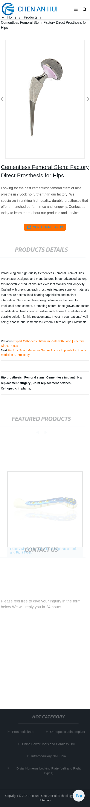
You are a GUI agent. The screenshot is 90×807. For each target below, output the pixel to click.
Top (79, 796)
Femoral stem (34, 377)
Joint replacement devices (52, 383)
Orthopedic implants (15, 388)
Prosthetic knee (23, 731)
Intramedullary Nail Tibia (49, 756)
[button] (76, 9)
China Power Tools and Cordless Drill (49, 744)
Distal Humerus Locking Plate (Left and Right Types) (49, 770)
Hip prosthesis (12, 377)
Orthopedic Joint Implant (68, 731)
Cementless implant (61, 377)
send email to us (45, 227)
